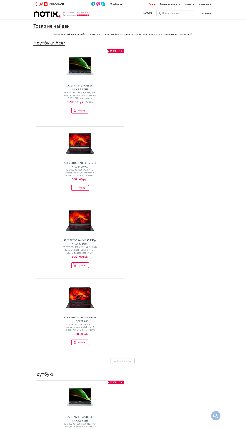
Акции (152, 3)
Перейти (54, 307)
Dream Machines (55, 296)
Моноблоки (136, 287)
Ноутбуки (42, 287)
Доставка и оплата (170, 3)
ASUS (43, 293)
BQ (82, 299)
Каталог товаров (136, 396)
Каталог (148, 13)
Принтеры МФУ (133, 416)
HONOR (65, 300)
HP (60, 293)
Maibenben (40, 296)
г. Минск (117, 3)
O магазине (85, 411)
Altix (129, 293)
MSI (56, 293)
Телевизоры (90, 292)
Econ (92, 299)
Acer (37, 293)
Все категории (122, 321)
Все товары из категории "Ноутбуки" (122, 228)
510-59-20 (56, 4)
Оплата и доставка (89, 401)
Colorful (47, 300)
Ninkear (38, 300)
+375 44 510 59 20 (186, 401)
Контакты (189, 3)
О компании (205, 3)
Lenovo (50, 293)
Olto (87, 299)
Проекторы (131, 411)
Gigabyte (56, 300)
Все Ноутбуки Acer (122, 129)
